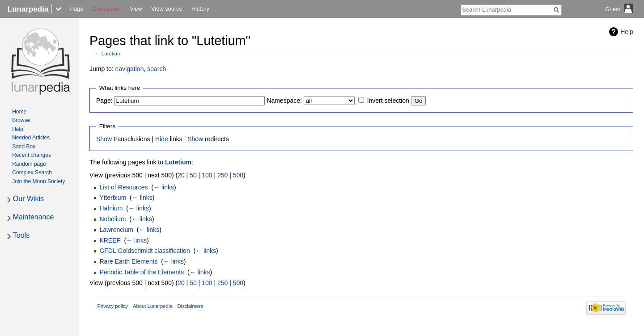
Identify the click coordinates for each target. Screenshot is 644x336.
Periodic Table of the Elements (141, 272)
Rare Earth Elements (128, 261)
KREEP (109, 240)
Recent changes (31, 155)
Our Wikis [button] (28, 198)
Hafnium (111, 208)
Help (626, 31)
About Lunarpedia (152, 306)
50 (193, 175)
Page (76, 8)
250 (222, 175)
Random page (29, 164)
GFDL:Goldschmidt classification (144, 250)
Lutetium (112, 53)
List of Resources (123, 187)
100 (207, 175)
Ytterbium (112, 197)
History (200, 8)
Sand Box (23, 146)
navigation (129, 68)
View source (166, 8)
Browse (21, 120)
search (156, 68)
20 (181, 175)
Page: (104, 100)
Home (19, 112)
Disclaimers (190, 306)
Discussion (106, 8)
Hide (161, 139)
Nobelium (112, 219)
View (136, 8)
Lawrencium (116, 229)
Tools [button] (21, 235)
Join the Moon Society (38, 181)
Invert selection (388, 100)
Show (104, 139)
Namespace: (284, 100)
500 (238, 175)
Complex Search (32, 172)
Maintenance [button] (33, 217)
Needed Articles (31, 137)
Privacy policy (112, 306)
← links (163, 187)
